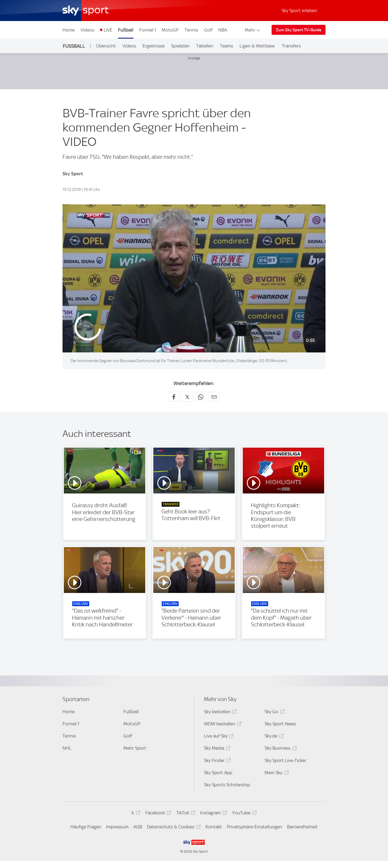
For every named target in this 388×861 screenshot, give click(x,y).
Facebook (157, 813)
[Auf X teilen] (187, 397)
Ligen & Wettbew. (257, 46)
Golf (208, 30)
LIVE (108, 30)
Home (69, 30)
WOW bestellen (222, 724)
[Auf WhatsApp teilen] (200, 397)
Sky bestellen (219, 712)
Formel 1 (147, 30)
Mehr (253, 30)
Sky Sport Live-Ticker (285, 760)
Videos (87, 30)
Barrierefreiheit (302, 826)
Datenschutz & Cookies (173, 827)
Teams (226, 46)
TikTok (185, 813)
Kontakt (214, 826)
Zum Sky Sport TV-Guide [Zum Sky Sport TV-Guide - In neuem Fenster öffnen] (298, 30)
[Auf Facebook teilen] (173, 397)
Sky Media (216, 749)
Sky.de (273, 736)
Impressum (117, 826)
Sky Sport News (280, 723)
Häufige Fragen (85, 826)
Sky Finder (216, 761)
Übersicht (106, 46)
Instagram (212, 813)
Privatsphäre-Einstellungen (254, 826)
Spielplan (180, 46)
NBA (222, 30)
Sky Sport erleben (299, 10)
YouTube (243, 813)
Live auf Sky (218, 736)
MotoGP (170, 30)
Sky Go (274, 712)
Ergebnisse (154, 46)
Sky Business (280, 749)
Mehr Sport (134, 748)
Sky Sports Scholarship (227, 784)
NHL (67, 748)
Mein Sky (276, 773)
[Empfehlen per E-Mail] (214, 397)
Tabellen (204, 46)
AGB (137, 826)
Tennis (191, 30)
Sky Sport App (218, 772)
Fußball (125, 30)
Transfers (291, 46)
